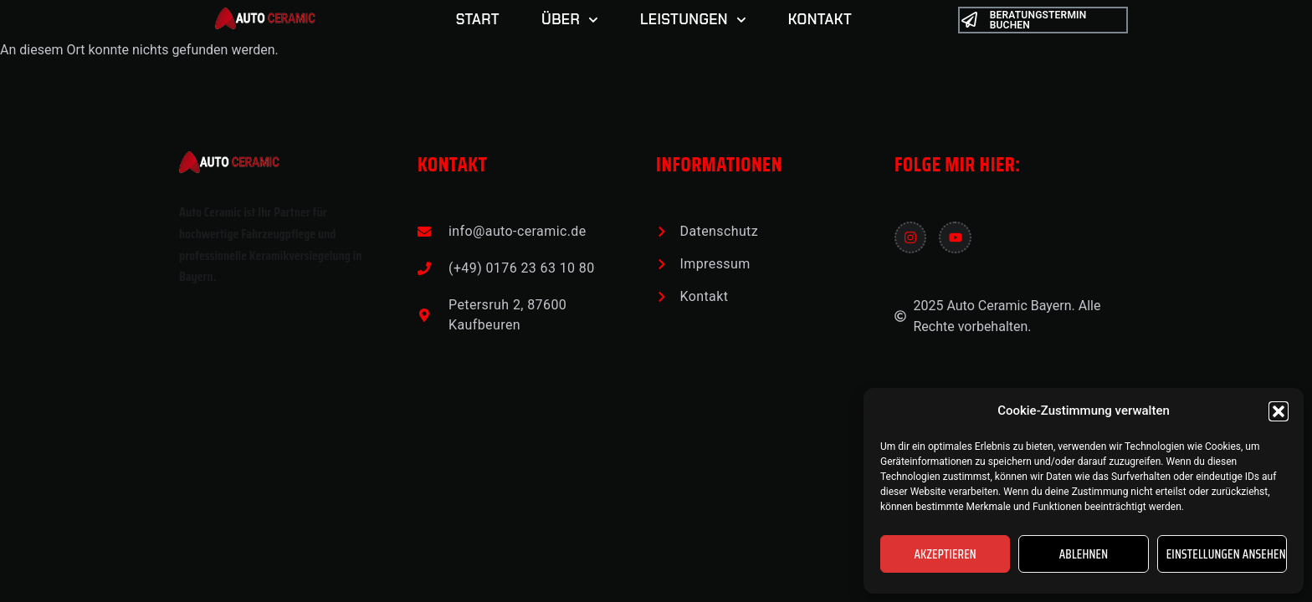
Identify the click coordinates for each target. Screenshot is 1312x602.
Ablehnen (1084, 554)
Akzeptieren (945, 554)
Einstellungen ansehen (1226, 554)
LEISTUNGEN (693, 20)
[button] (1278, 411)
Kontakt (820, 19)
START (478, 19)
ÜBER (569, 20)
